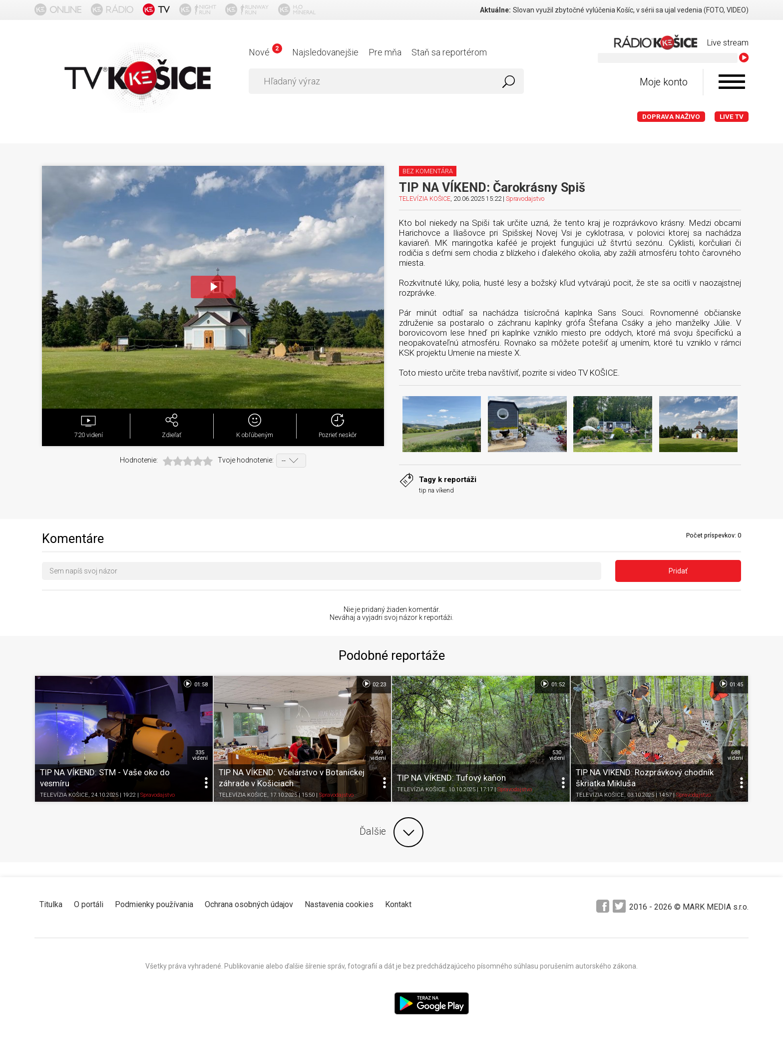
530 (557, 755)
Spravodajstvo (525, 198)
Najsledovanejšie (325, 52)
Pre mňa (385, 52)
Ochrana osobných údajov (249, 904)
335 (200, 755)
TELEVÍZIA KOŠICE (424, 198)
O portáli (88, 904)
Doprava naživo (671, 116)
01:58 (195, 684)
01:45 (731, 684)
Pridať (678, 571)
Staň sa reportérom (449, 52)
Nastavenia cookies (339, 904)
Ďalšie (391, 832)
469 (378, 755)
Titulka (50, 904)
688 (735, 755)
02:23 (374, 684)
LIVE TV (732, 116)
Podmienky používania (154, 904)
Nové (265, 52)
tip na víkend (436, 490)
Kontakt (398, 904)
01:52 (552, 684)
